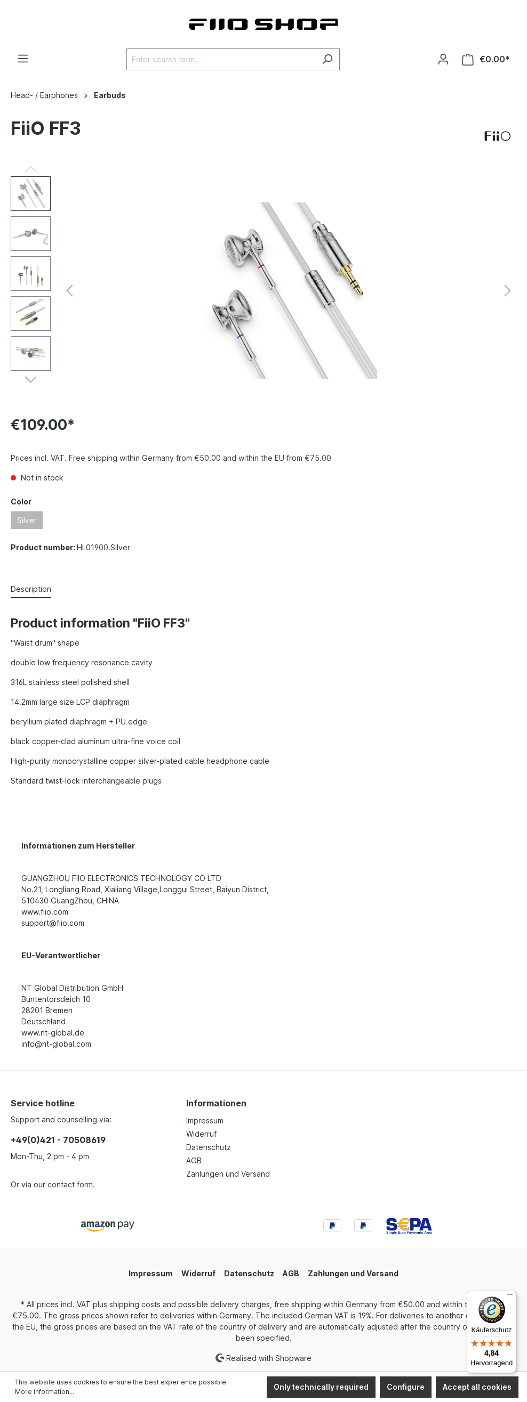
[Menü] (510, 1297)
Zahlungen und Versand (228, 1173)
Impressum (204, 1120)
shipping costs (135, 1304)
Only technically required (321, 1386)
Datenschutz (208, 1147)
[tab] (31, 589)
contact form (70, 1184)
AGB (194, 1160)
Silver (27, 520)
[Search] (327, 59)
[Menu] (23, 58)
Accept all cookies (477, 1386)
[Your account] (443, 59)
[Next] (508, 290)
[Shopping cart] (486, 59)
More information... (44, 1392)
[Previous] (69, 290)
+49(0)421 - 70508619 (58, 1140)
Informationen (216, 1103)
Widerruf (201, 1133)
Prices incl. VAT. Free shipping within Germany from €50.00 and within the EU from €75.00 (171, 457)
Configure (406, 1386)
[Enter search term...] (220, 59)
